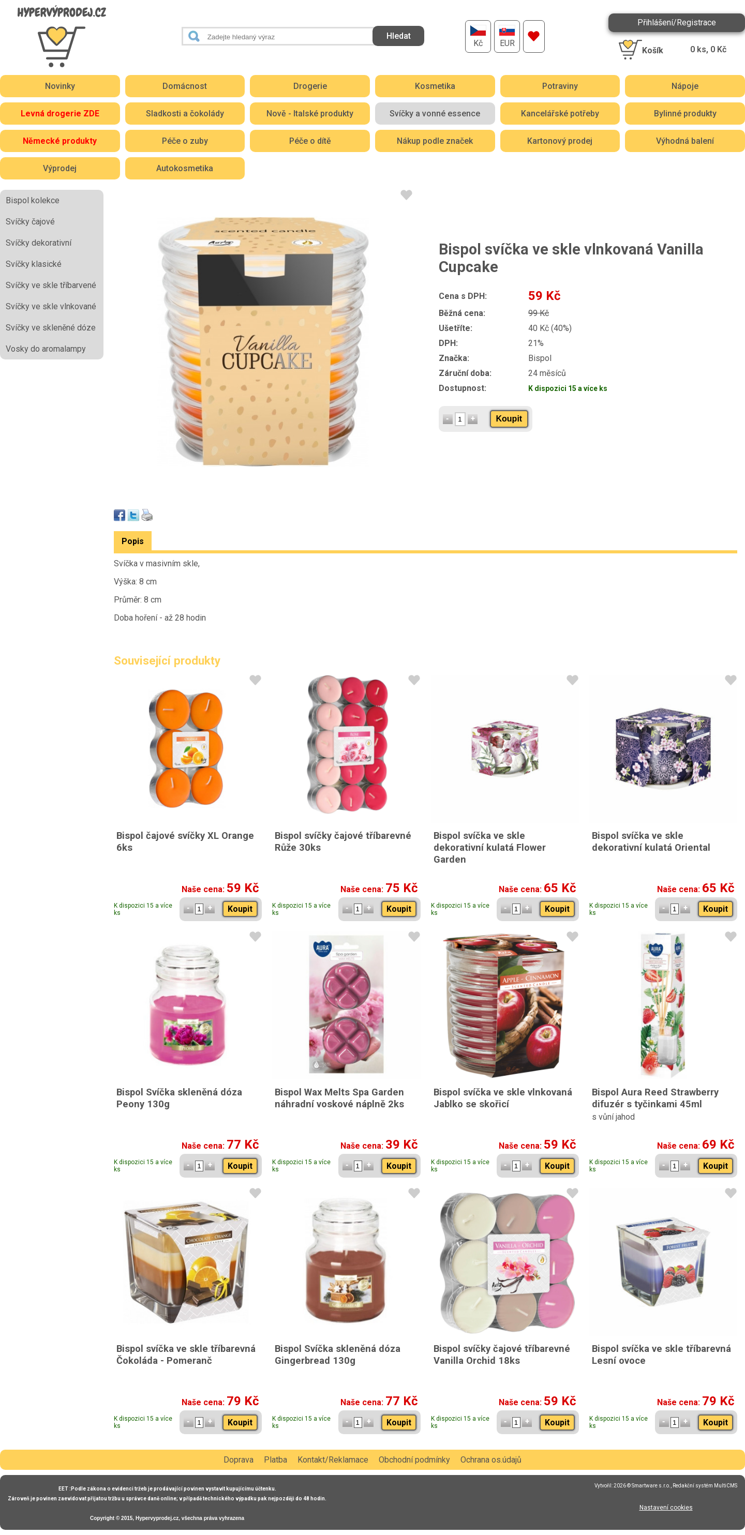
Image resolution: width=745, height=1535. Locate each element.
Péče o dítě (310, 141)
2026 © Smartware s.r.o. (642, 1485)
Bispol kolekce (32, 200)
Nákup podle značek (435, 141)
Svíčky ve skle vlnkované (51, 306)
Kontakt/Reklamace (332, 1460)
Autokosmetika (184, 168)
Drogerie (310, 86)
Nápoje (685, 86)
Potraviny (560, 86)
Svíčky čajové (30, 222)
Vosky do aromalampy (46, 349)
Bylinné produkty (685, 113)
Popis (133, 541)
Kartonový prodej (559, 141)
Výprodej (60, 168)
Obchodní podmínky (414, 1460)
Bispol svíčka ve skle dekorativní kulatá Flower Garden (490, 847)
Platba (275, 1460)
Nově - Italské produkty (309, 113)
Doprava (239, 1460)
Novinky (60, 86)
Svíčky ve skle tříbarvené (51, 285)
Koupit (509, 418)
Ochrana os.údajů (491, 1460)
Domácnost (184, 86)
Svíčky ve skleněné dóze (51, 328)
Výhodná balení (685, 141)
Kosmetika (435, 86)
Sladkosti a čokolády (185, 113)
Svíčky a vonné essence (435, 113)
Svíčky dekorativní (38, 243)
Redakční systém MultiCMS (705, 1485)
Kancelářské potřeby (560, 113)
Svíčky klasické (34, 264)
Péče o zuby (185, 141)
